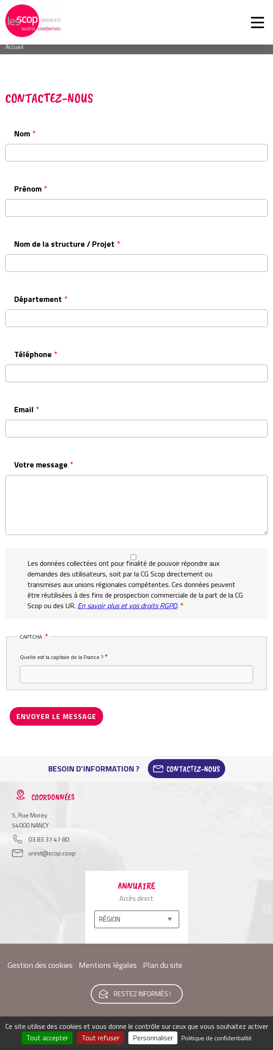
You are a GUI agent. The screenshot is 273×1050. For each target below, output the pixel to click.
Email (24, 409)
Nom (22, 133)
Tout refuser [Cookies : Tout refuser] (100, 1037)
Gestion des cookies (40, 965)
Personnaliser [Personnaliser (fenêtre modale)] (153, 1037)
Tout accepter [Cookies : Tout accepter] (47, 1037)
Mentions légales (108, 965)
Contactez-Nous (193, 769)
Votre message (41, 464)
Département (38, 299)
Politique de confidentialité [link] (216, 1037)
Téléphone (33, 354)
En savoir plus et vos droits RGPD (127, 605)
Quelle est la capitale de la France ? (61, 657)
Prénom (28, 189)
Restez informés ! (142, 994)
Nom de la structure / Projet (64, 244)
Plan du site (162, 965)
